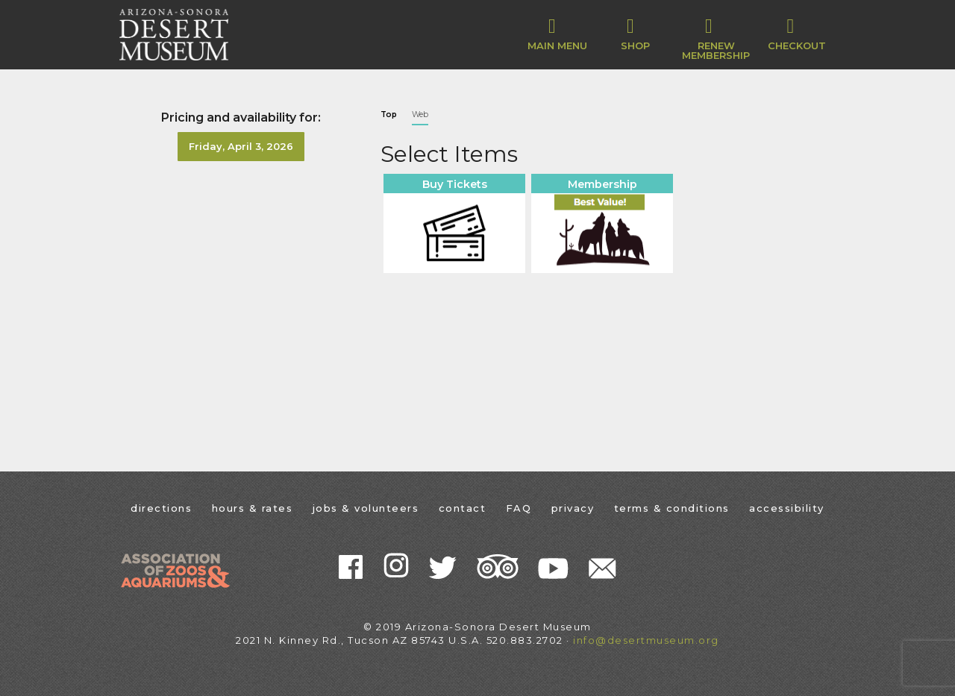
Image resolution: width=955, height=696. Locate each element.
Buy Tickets (454, 184)
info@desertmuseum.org (646, 640)
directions (161, 508)
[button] (635, 34)
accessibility (786, 508)
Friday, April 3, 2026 (241, 146)
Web (420, 114)
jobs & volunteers (366, 508)
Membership (602, 184)
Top (389, 114)
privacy (573, 508)
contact (462, 508)
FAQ (519, 508)
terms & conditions (672, 508)
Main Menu (557, 33)
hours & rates (252, 508)
